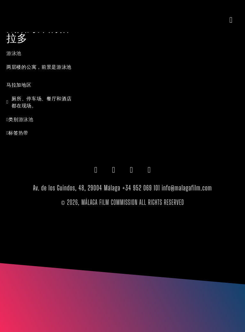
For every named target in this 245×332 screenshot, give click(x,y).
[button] (230, 20)
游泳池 (13, 53)
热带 (23, 132)
